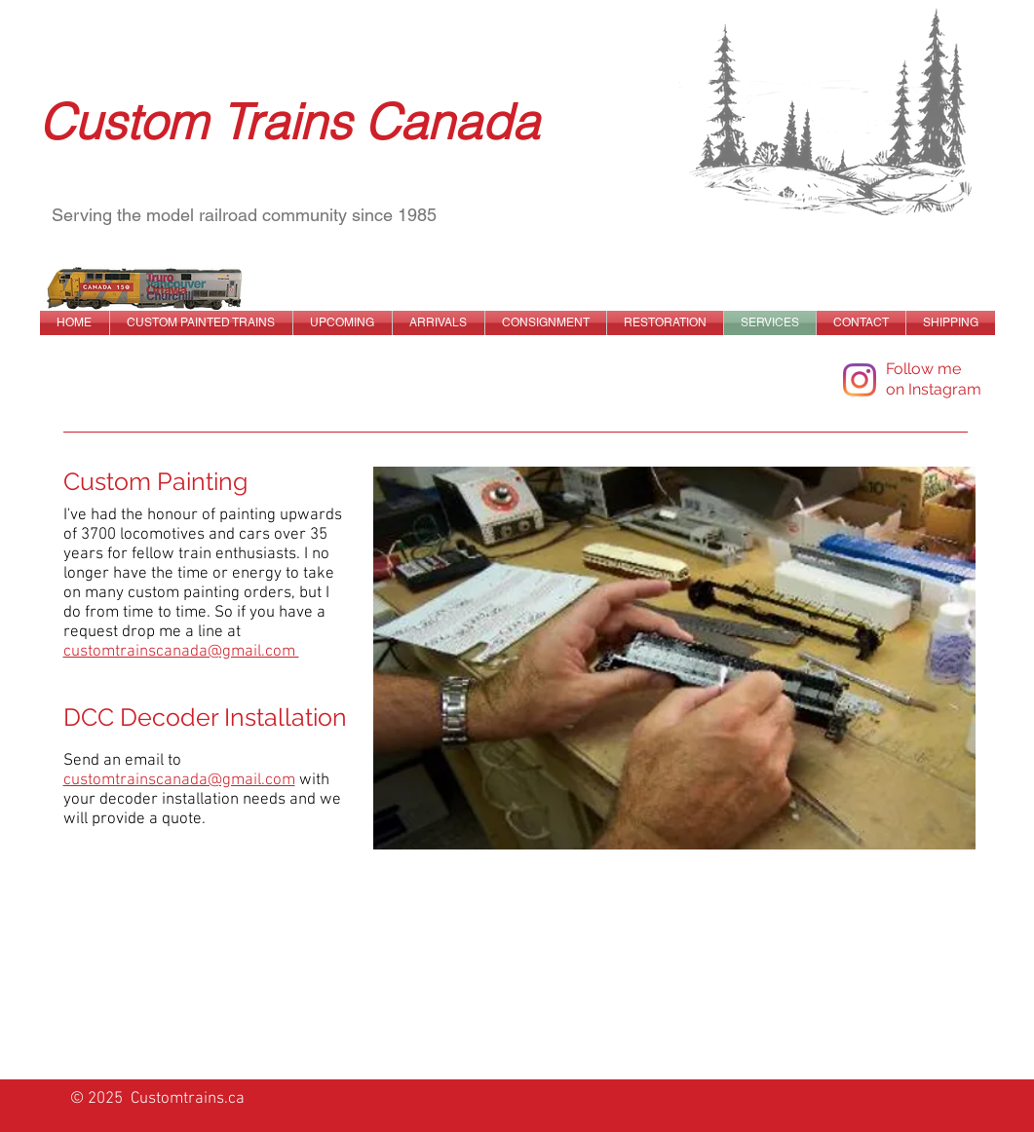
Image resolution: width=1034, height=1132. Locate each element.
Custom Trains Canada (289, 122)
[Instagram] (859, 379)
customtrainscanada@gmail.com (179, 780)
